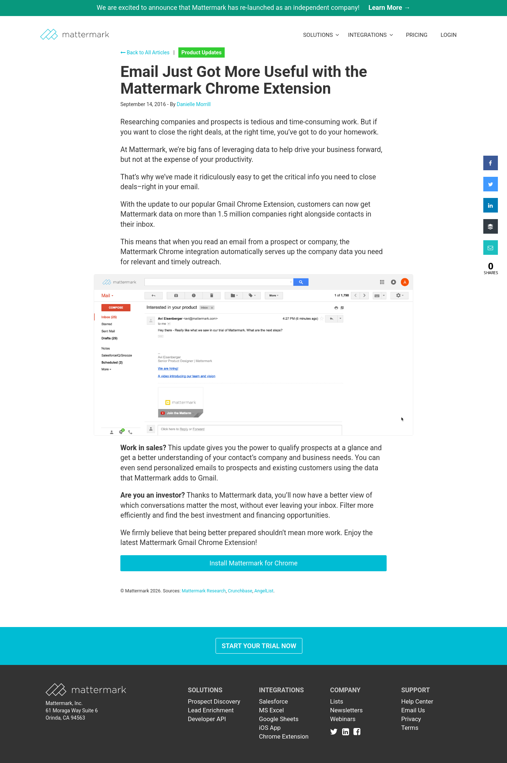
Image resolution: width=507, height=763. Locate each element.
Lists (336, 701)
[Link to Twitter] (335, 731)
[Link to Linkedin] (347, 731)
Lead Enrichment (211, 710)
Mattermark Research (204, 590)
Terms (409, 727)
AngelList (263, 590)
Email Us (413, 710)
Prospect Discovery (214, 701)
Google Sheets (278, 719)
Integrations (370, 35)
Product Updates (201, 52)
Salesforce (273, 701)
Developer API (207, 719)
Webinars (343, 719)
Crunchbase (240, 590)
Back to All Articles (145, 52)
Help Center (417, 701)
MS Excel (271, 710)
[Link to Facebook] (356, 731)
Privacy (411, 719)
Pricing (416, 35)
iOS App (270, 727)
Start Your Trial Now (259, 646)
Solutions (321, 35)
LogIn (449, 35)
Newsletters (346, 710)
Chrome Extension (284, 736)
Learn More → (389, 7)
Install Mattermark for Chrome (253, 563)
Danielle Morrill (193, 104)
